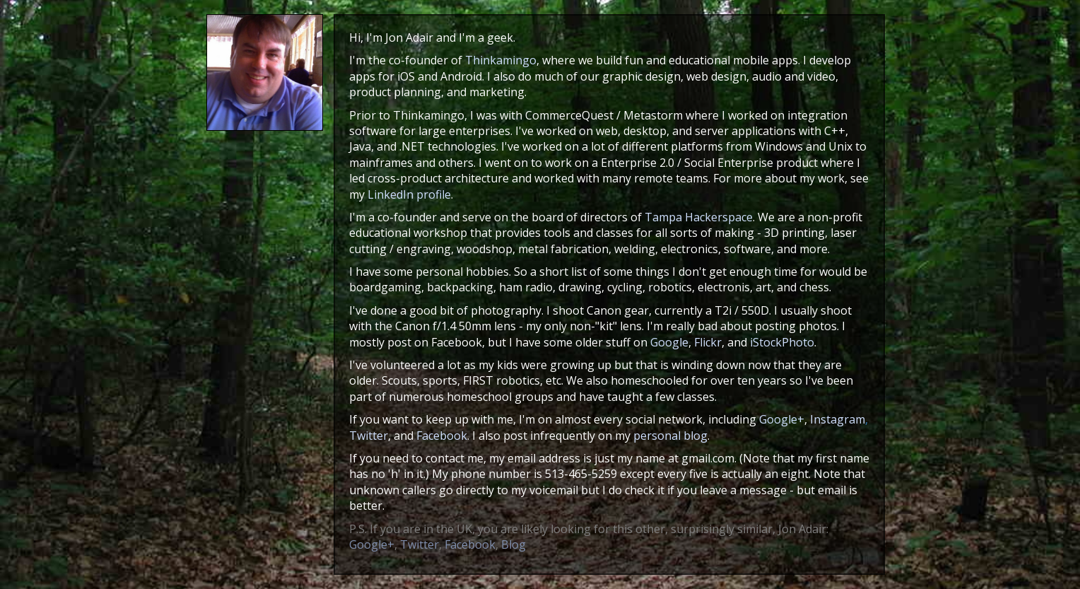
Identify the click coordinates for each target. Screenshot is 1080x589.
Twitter (368, 435)
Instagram (837, 419)
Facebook (441, 435)
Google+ (781, 419)
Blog (513, 544)
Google (669, 342)
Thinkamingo (500, 60)
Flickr (708, 342)
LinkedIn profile (409, 194)
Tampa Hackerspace (699, 217)
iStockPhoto (782, 342)
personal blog (670, 435)
